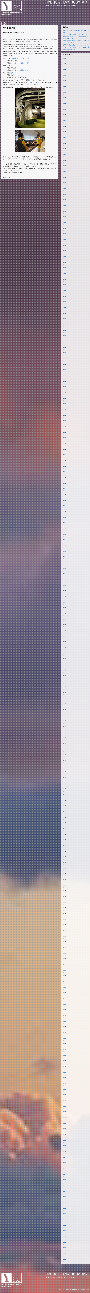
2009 (64, 251)
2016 (64, 726)
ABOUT (47, 6)
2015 (64, 658)
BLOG (57, 2)
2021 (64, 1015)
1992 (64, 58)
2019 (64, 919)
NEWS (65, 2)
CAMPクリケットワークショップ (20, 58)
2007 (64, 115)
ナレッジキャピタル (32, 82)
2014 (64, 590)
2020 (64, 959)
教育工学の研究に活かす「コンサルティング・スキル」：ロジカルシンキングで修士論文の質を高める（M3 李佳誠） (76, 47)
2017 (64, 794)
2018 (64, 857)
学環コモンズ (14, 73)
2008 (64, 183)
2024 (64, 1157)
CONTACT (73, 6)
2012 (64, 454)
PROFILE (53, 6)
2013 (64, 522)
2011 (64, 387)
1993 (64, 64)
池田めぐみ (7, 177)
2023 (64, 1123)
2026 (64, 1236)
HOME (49, 2)
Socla (12, 65)
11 (63, 105)
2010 (64, 319)
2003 (64, 69)
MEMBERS (60, 6)
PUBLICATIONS (79, 2)
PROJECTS (67, 6)
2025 (64, 1197)
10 (63, 100)
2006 (64, 75)
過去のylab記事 (25, 63)
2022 (64, 1072)
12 (63, 111)
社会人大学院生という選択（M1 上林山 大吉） (75, 34)
